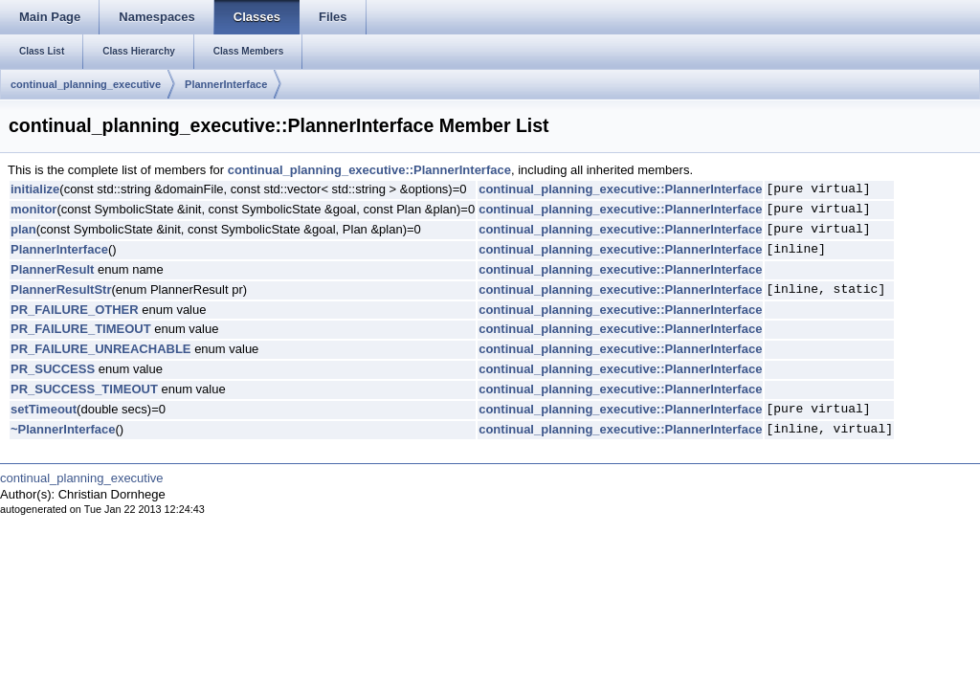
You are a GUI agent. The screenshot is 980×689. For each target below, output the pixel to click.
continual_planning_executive (86, 84)
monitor (33, 209)
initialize (35, 189)
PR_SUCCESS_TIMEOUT (84, 389)
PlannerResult (52, 269)
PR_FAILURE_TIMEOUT (81, 329)
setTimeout (44, 409)
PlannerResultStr (61, 289)
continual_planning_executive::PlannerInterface (369, 170)
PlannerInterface (226, 84)
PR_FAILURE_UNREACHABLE (101, 349)
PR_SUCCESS (53, 369)
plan (23, 229)
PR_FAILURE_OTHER (75, 309)
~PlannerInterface (63, 429)
